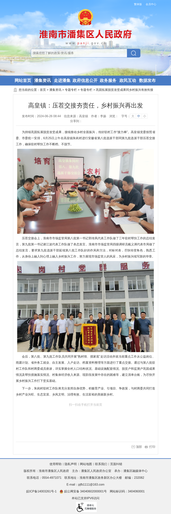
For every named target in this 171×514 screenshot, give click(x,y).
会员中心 (151, 4)
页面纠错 (116, 464)
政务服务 (108, 80)
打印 (152, 446)
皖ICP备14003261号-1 (41, 491)
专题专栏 (71, 89)
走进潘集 (62, 80)
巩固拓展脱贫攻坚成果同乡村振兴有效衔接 (124, 89)
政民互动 (127, 80)
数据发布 (147, 80)
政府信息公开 (85, 80)
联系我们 (101, 464)
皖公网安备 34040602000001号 (83, 492)
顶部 (139, 446)
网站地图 (86, 464)
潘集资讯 (42, 80)
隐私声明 (71, 464)
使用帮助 (56, 464)
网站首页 (23, 80)
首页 (43, 89)
